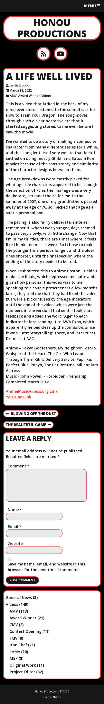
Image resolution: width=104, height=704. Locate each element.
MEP (14, 658)
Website (15, 543)
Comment (18, 466)
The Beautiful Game (28, 425)
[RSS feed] (43, 54)
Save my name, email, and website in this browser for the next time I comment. (46, 566)
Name (15, 509)
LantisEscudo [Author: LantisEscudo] (19, 85)
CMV (14, 624)
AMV (13, 96)
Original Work (23, 665)
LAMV (15, 651)
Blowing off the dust (30, 414)
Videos (46, 96)
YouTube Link (18, 397)
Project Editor (22, 671)
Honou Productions (52, 28)
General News (19, 597)
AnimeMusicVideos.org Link (32, 391)
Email (14, 526)
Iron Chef (18, 644)
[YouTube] (61, 54)
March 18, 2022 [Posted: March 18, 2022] (20, 90)
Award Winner (29, 96)
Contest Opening (26, 631)
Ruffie (57, 697)
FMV (13, 638)
